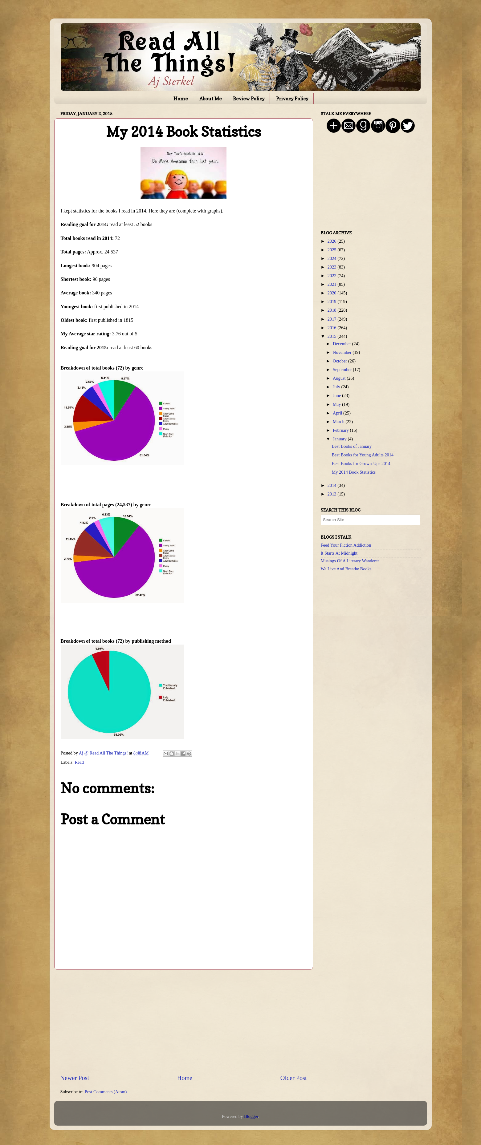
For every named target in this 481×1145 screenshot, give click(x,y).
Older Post (293, 1077)
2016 (332, 327)
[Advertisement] (183, 1021)
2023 (332, 267)
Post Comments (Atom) (106, 1091)
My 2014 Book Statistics (354, 472)
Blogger (251, 1116)
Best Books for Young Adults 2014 (362, 454)
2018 (332, 310)
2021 (332, 284)
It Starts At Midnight (339, 553)
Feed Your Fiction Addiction (346, 545)
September (343, 369)
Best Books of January (352, 446)
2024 (332, 258)
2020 (332, 292)
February (341, 430)
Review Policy (249, 98)
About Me (210, 98)
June (337, 395)
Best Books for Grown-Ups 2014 (361, 463)
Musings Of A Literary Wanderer (350, 560)
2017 (332, 319)
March (339, 421)
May (337, 404)
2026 (332, 241)
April (338, 413)
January (340, 438)
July (337, 386)
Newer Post (74, 1077)
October (340, 360)
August (340, 378)
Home (180, 98)
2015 (332, 336)
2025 (332, 249)
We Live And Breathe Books (346, 568)
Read (79, 762)
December (342, 343)
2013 (332, 494)
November (343, 352)
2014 (332, 485)
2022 (332, 275)
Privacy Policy (292, 98)
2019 (332, 301)
